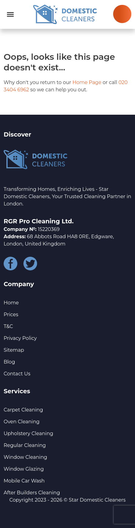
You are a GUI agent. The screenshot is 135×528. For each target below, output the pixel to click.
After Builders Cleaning (32, 493)
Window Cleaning (25, 457)
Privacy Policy (20, 338)
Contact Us (17, 374)
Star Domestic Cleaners (97, 500)
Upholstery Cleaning (28, 433)
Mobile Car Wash (24, 481)
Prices (11, 314)
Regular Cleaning (25, 445)
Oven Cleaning (22, 422)
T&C (8, 326)
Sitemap (14, 350)
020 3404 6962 (122, 14)
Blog (9, 362)
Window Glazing (24, 469)
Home (11, 303)
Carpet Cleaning (23, 410)
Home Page (86, 82)
